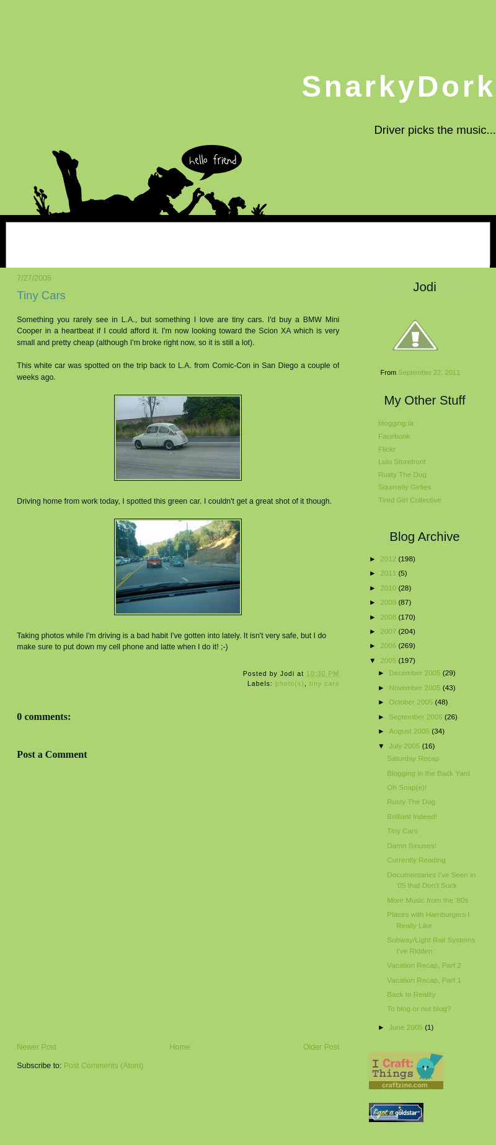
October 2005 (412, 702)
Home (180, 1047)
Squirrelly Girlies (404, 487)
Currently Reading (416, 860)
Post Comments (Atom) (103, 1065)
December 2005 (416, 673)
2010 (389, 588)
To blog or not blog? (419, 1008)
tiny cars (324, 683)
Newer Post (36, 1047)
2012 (389, 559)
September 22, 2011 (429, 372)
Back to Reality (411, 994)
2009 (389, 602)
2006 (389, 645)
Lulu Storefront (402, 461)
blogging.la (396, 423)
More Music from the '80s (427, 900)
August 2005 (410, 731)
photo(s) (289, 683)
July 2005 (405, 746)
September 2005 (417, 717)
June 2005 (407, 1027)
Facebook (394, 436)
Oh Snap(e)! (407, 787)
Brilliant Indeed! (412, 816)
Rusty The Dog (402, 474)
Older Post (321, 1047)
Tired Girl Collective (409, 500)
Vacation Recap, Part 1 (424, 980)
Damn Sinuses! (411, 845)
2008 (389, 617)
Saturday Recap (413, 758)
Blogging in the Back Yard (428, 773)
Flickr (387, 449)
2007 (389, 631)
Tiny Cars (41, 295)
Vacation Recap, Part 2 (424, 965)
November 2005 (416, 687)
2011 (389, 573)
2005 (389, 660)
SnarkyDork (398, 86)
